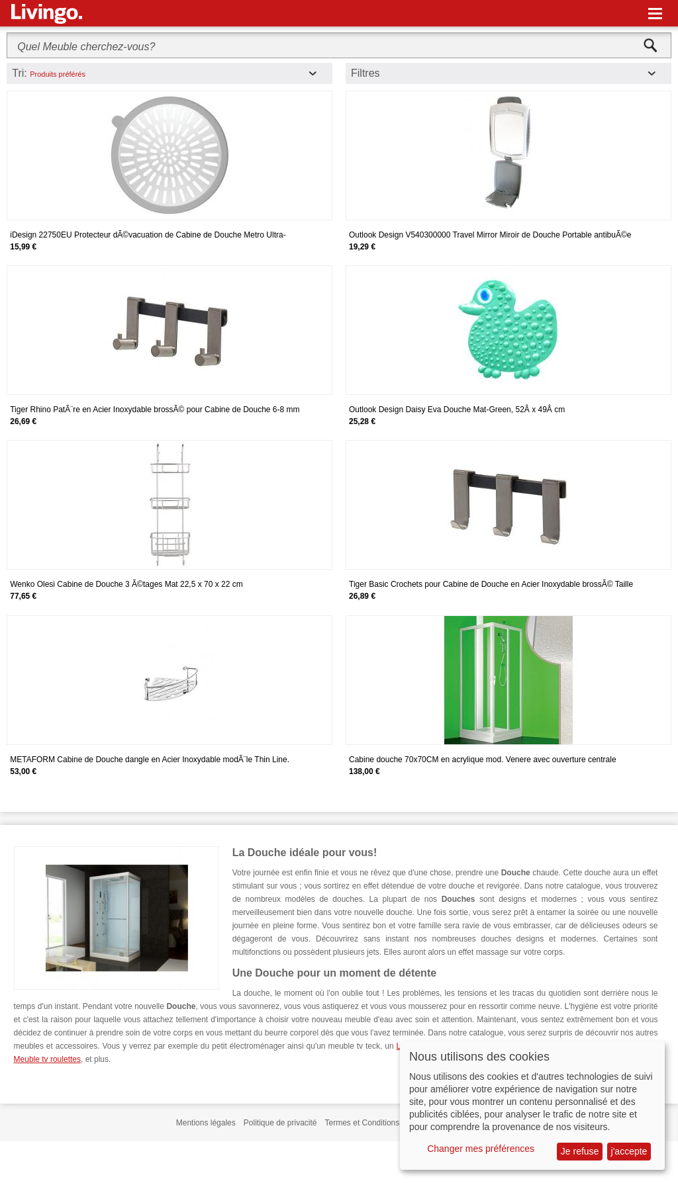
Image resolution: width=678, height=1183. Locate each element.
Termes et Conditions (362, 1122)
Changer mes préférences (480, 1148)
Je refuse (580, 1151)
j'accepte (629, 1151)
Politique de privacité (280, 1122)
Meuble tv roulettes (47, 1059)
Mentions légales (206, 1122)
